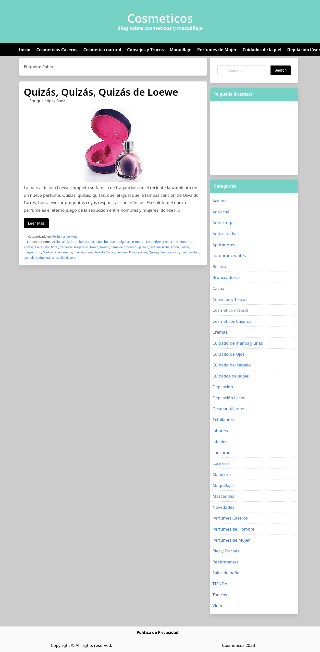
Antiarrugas (223, 222)
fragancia (66, 247)
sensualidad (59, 258)
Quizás (153, 252)
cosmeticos (153, 242)
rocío (175, 252)
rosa (184, 252)
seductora (43, 258)
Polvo (133, 252)
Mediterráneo (52, 252)
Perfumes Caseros (230, 518)
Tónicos (219, 595)
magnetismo (32, 252)
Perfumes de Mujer (217, 49)
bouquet (110, 242)
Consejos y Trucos (145, 49)
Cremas (219, 332)
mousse (86, 252)
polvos (142, 252)
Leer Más (36, 223)
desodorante (182, 242)
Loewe (185, 247)
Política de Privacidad (157, 632)
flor (47, 247)
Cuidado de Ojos (228, 354)
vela (72, 258)
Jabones (220, 430)
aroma (89, 242)
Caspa (218, 288)
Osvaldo (99, 252)
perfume (122, 252)
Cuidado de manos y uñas (237, 343)
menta (67, 252)
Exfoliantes (223, 419)
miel (77, 252)
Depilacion (222, 387)
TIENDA (219, 584)
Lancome (221, 452)
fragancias (81, 247)
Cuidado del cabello (231, 365)
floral (54, 247)
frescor (104, 247)
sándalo (29, 258)
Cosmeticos (160, 18)
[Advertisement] (254, 138)
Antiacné (221, 212)
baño (99, 242)
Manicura (221, 474)
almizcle (67, 242)
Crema (167, 242)
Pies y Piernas (225, 551)
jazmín (143, 247)
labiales (219, 441)
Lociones (221, 463)
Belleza (219, 266)
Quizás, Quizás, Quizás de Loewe (101, 92)
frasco (94, 247)
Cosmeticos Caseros (56, 49)
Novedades (223, 507)
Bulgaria (123, 242)
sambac (193, 252)
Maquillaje (180, 49)
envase (29, 247)
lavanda (155, 247)
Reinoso (165, 252)
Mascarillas (223, 496)
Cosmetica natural (102, 49)
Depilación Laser (228, 398)
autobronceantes (229, 255)
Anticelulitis (223, 233)
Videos (218, 605)
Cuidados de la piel (262, 49)
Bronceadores (226, 277)
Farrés (39, 247)
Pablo (110, 252)
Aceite (56, 242)
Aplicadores (223, 245)
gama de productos (124, 247)
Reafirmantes (225, 562)
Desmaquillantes (228, 408)
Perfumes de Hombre (233, 529)
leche (166, 247)
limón (175, 247)
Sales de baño (226, 572)
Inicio (24, 49)
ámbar (79, 242)
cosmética (138, 242)
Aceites (219, 201)
